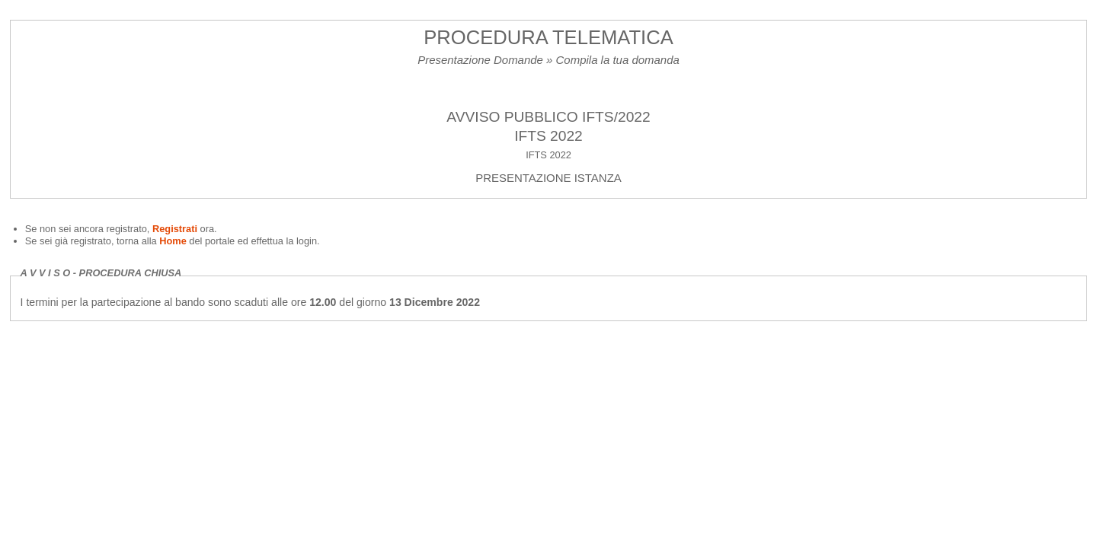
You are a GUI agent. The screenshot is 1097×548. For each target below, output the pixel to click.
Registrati (176, 228)
